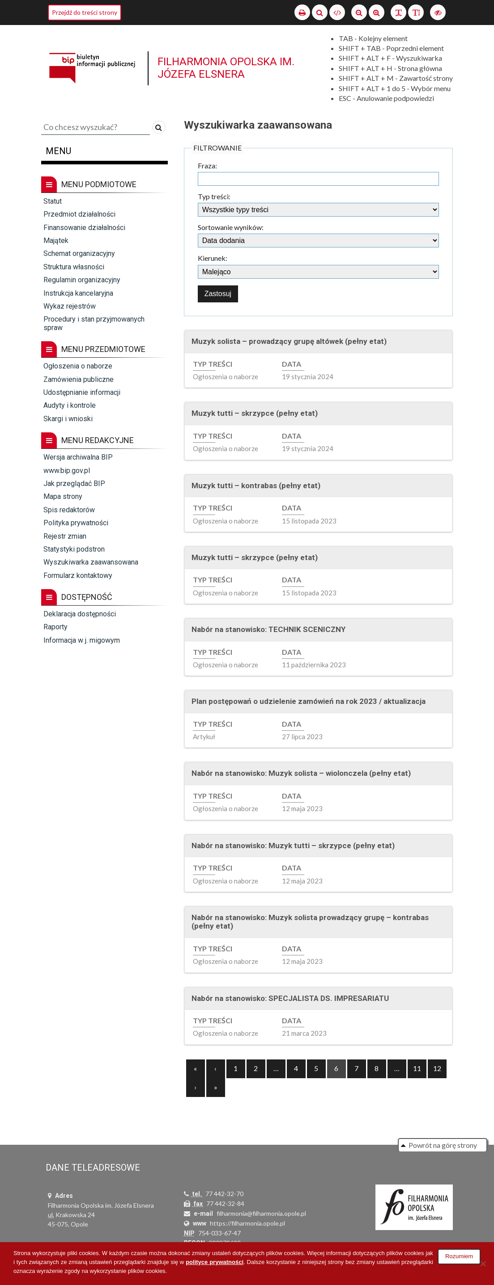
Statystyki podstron (74, 549)
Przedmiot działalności (79, 214)
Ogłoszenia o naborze (77, 366)
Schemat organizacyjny (79, 253)
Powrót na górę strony (443, 1145)
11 (417, 1068)
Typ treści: (214, 197)
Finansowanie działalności (84, 227)
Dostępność (76, 597)
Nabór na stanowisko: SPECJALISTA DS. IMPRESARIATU (290, 998)
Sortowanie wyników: (231, 227)
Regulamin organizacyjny (81, 280)
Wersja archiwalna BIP (78, 457)
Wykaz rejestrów (69, 306)
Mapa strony (62, 496)
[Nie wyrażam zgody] (482, 1263)
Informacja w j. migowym (81, 640)
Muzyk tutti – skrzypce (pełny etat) (255, 413)
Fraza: (207, 166)
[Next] (215, 1087)
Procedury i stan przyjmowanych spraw (94, 323)
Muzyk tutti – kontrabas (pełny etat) (256, 485)
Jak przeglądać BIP (74, 483)
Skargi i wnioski (68, 418)
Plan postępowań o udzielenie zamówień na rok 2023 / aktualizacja (309, 701)
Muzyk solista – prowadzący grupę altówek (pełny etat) (289, 341)
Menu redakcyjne (87, 440)
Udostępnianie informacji (81, 392)
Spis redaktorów (69, 510)
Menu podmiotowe (88, 184)
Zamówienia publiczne (78, 379)
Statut (52, 201)
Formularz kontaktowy (77, 575)
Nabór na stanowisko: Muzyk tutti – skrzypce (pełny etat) (293, 845)
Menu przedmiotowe (93, 349)
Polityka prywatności (75, 523)
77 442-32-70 (224, 1193)
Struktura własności (73, 267)
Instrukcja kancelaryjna (78, 293)
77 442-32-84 (225, 1203)
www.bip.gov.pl (66, 470)
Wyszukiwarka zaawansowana (90, 562)
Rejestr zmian (64, 536)
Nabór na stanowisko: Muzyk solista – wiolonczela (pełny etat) (301, 773)
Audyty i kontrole (69, 405)
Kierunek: (212, 258)
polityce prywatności (214, 1262)
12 (437, 1068)
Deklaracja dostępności (79, 614)
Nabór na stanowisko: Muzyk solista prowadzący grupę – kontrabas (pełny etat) (310, 922)
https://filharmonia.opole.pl (247, 1223)
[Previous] (195, 1068)
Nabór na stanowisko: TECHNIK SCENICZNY (268, 629)
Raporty (55, 627)
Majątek (55, 240)
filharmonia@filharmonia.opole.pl (261, 1213)
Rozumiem (459, 1256)
